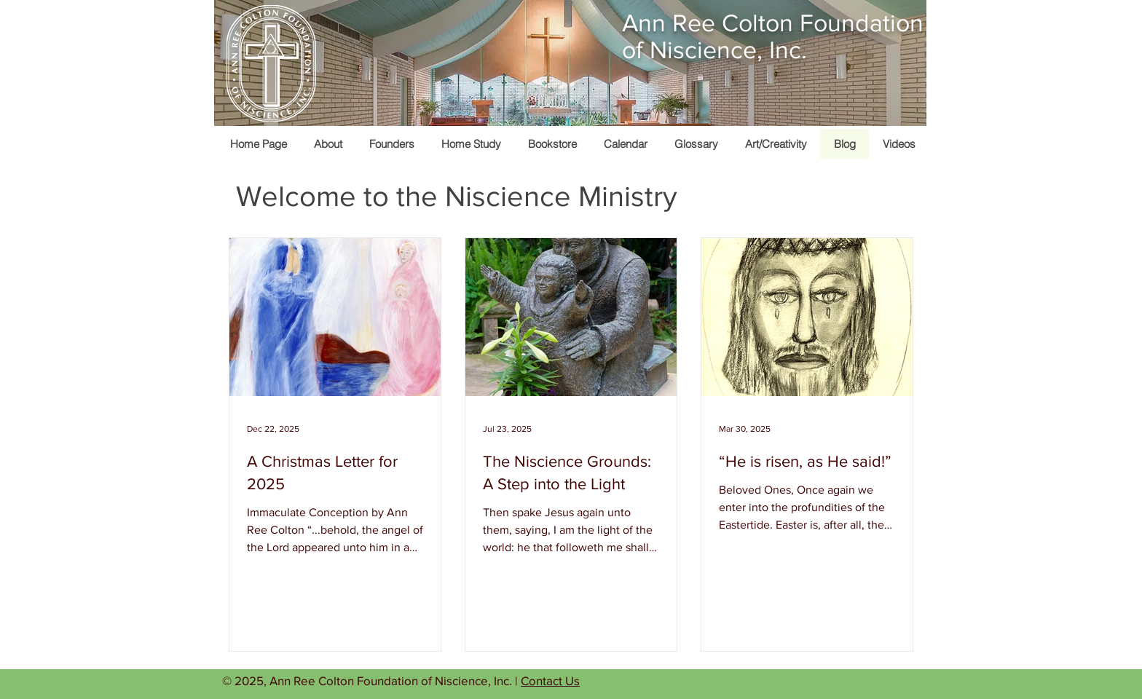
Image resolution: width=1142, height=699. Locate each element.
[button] (775, 144)
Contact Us (550, 680)
